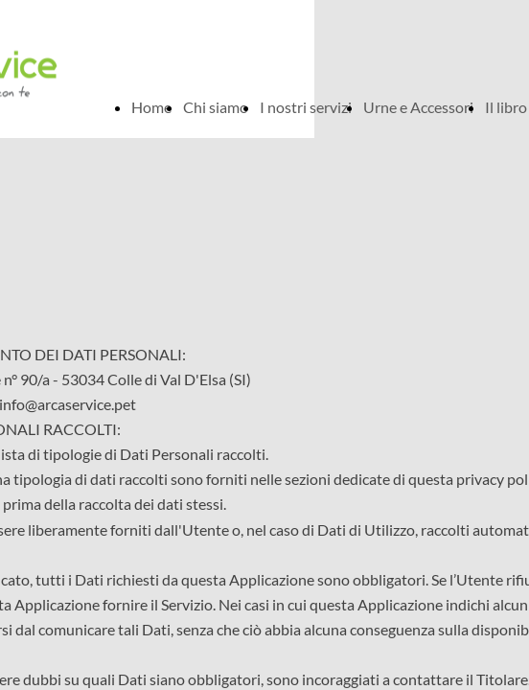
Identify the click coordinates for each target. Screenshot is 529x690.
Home (151, 107)
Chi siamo (215, 107)
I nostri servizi (306, 107)
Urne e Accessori (418, 107)
